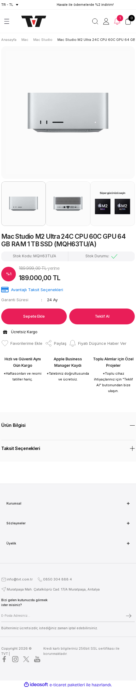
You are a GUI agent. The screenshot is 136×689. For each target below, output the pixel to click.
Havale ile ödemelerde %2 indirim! (85, 4)
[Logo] (31, 21)
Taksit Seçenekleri (20, 448)
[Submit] (129, 616)
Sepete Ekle (34, 316)
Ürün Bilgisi (13, 425)
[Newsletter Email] (68, 616)
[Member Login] (106, 21)
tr (3, 4)
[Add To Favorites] (21, 343)
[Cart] (128, 21)
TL (11, 4)
